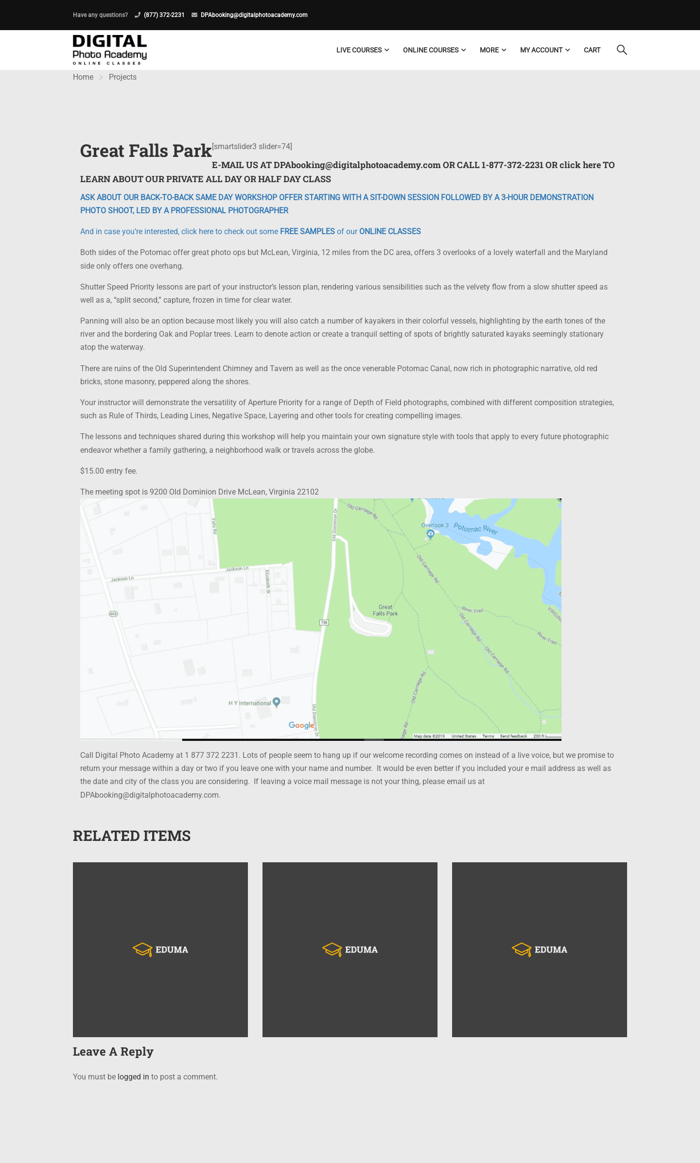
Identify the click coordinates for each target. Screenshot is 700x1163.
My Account (541, 50)
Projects (123, 82)
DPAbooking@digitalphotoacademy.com (254, 15)
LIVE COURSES (359, 50)
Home (83, 82)
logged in (133, 1083)
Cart (592, 50)
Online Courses (430, 50)
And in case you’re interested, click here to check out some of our (250, 237)
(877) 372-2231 (164, 15)
